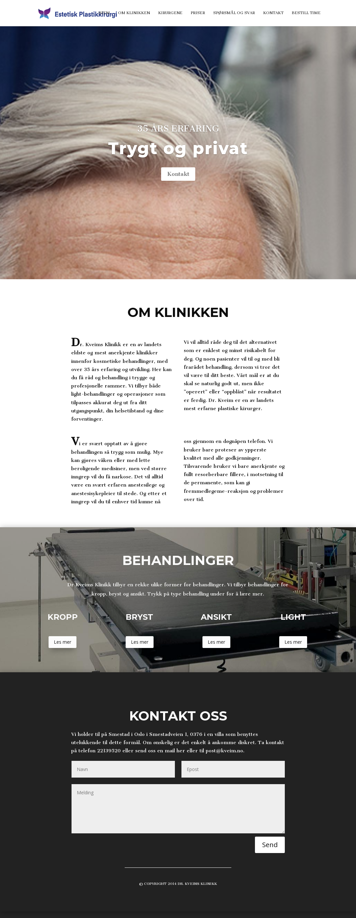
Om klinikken (134, 13)
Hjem (104, 13)
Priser (198, 13)
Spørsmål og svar (234, 13)
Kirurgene (170, 13)
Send (270, 844)
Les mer (62, 642)
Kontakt (273, 13)
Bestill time (306, 13)
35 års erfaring (178, 128)
